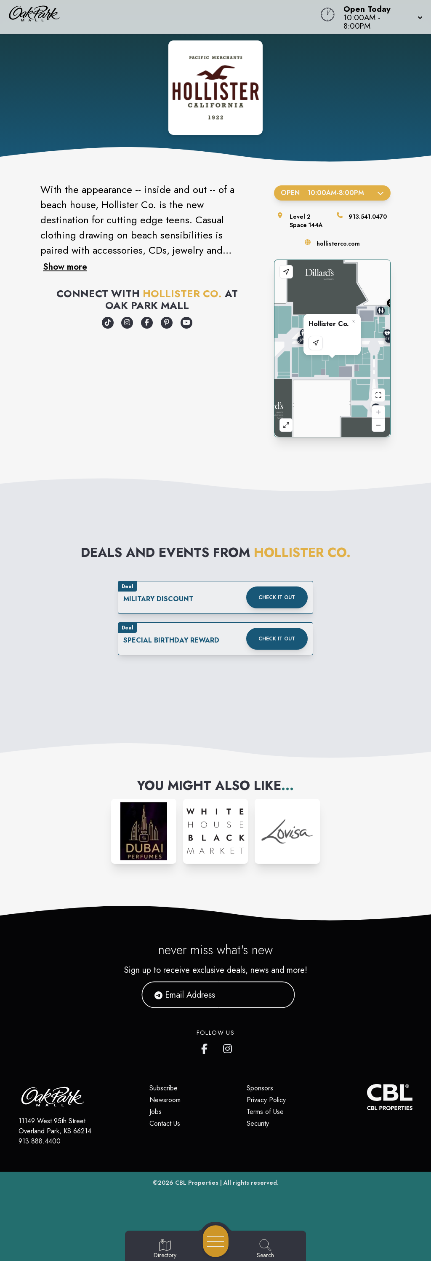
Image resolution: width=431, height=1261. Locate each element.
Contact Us (164, 1123)
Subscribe (163, 1088)
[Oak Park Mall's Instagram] (228, 1047)
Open (332, 193)
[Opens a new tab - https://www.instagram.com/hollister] (127, 323)
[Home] (163, 16)
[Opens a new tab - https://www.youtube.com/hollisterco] (186, 323)
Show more (65, 266)
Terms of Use (265, 1111)
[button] (380, 16)
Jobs (155, 1111)
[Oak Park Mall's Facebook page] (206, 1047)
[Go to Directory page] (165, 1249)
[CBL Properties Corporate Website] (367, 1097)
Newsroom (165, 1100)
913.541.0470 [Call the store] (368, 216)
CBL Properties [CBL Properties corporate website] (196, 1182)
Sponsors (260, 1088)
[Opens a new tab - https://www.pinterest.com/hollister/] (167, 323)
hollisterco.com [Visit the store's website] (338, 243)
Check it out (276, 597)
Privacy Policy (266, 1100)
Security (258, 1123)
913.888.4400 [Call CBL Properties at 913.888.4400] (40, 1141)
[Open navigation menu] (216, 1241)
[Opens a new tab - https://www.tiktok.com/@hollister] (108, 323)
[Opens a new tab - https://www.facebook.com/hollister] (147, 323)
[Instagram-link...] (143, 831)
